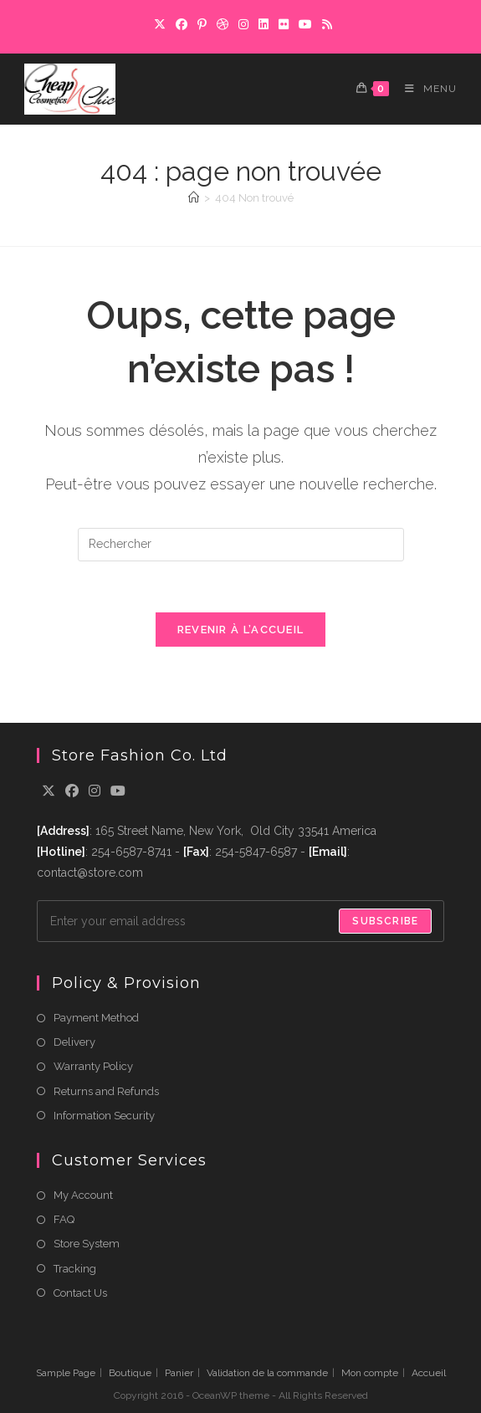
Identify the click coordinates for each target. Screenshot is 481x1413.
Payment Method (96, 1017)
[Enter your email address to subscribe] (241, 921)
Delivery (74, 1042)
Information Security (104, 1115)
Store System (87, 1243)
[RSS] (324, 24)
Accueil (429, 1373)
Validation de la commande (267, 1373)
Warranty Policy (93, 1066)
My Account (83, 1195)
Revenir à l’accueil (240, 629)
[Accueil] (193, 198)
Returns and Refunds (106, 1091)
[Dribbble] (222, 24)
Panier (179, 1373)
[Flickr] (284, 24)
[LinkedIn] (263, 24)
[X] (160, 24)
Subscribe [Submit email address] (385, 921)
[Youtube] (117, 792)
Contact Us (80, 1293)
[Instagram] (243, 24)
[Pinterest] (202, 24)
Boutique (130, 1373)
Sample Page (65, 1373)
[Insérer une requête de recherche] (241, 544)
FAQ (64, 1219)
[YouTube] (305, 24)
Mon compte (369, 1373)
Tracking (75, 1268)
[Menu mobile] (424, 89)
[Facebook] (181, 24)
